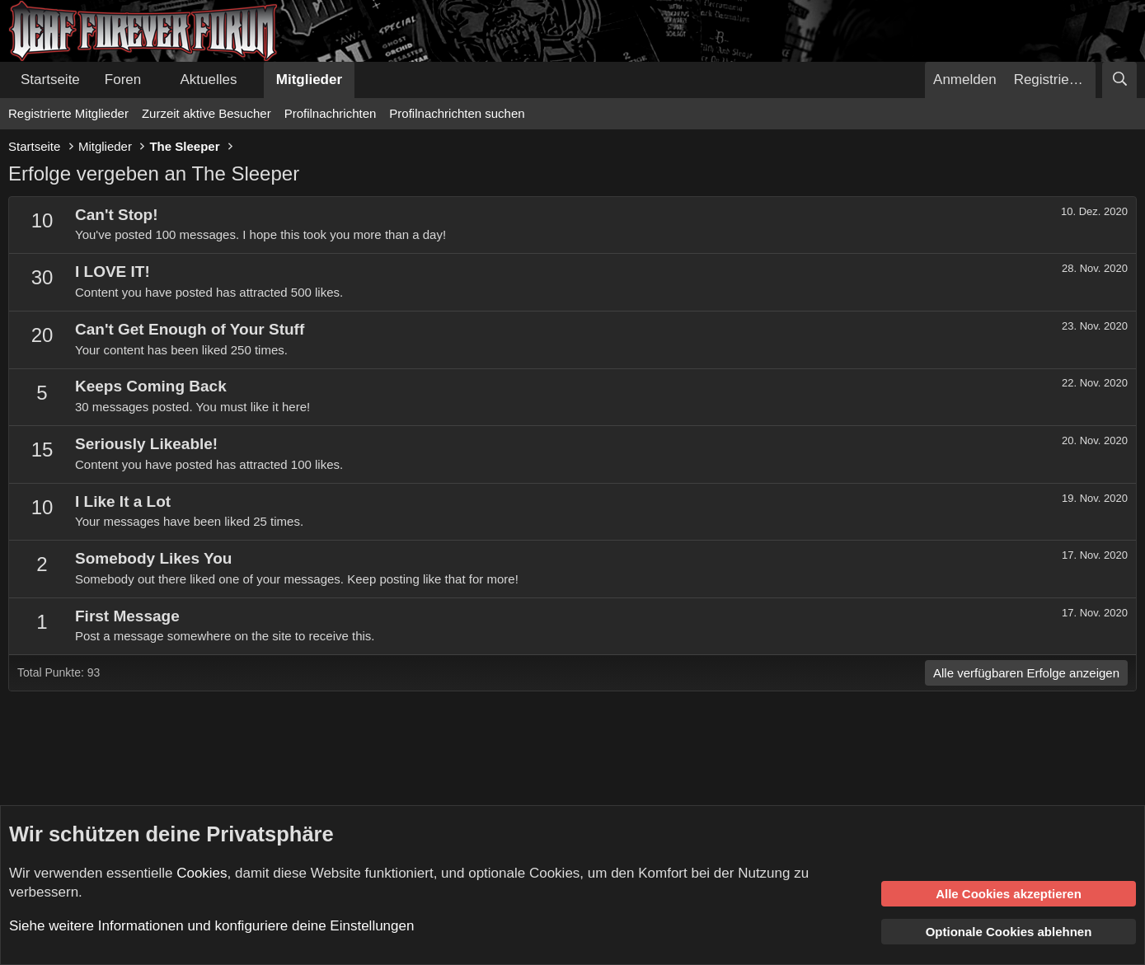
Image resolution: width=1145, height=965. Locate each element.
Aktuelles (209, 79)
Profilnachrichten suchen (456, 113)
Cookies (201, 873)
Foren (123, 79)
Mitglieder (309, 79)
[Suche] (1119, 80)
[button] (155, 80)
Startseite (50, 79)
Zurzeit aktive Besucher (206, 113)
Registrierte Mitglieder (68, 113)
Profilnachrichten (330, 113)
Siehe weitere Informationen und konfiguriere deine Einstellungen (211, 926)
